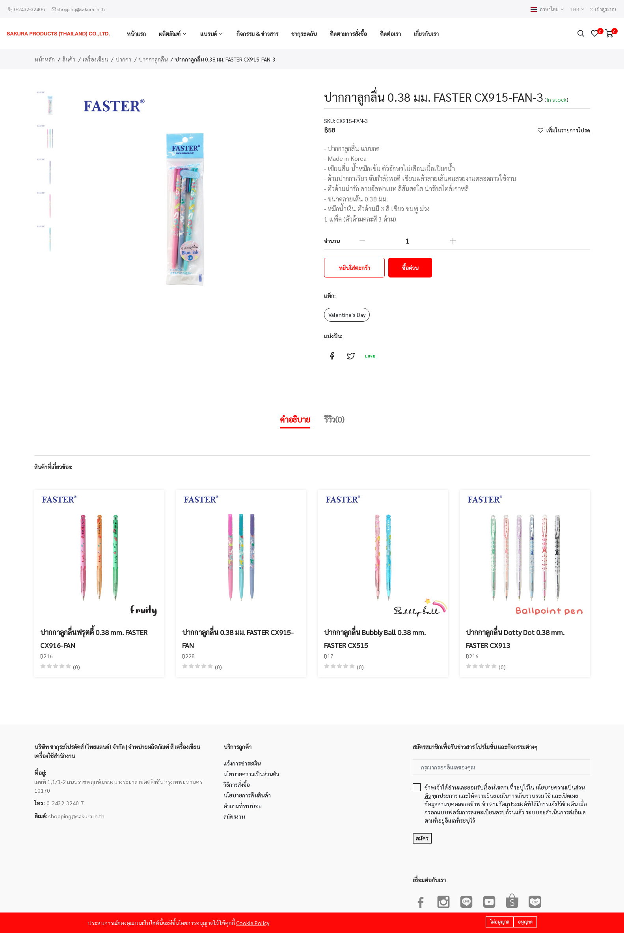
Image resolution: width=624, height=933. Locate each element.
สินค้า (68, 59)
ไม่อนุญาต (499, 922)
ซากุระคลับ (304, 33)
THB (577, 9)
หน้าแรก (136, 33)
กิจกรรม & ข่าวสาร (257, 33)
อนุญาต (525, 922)
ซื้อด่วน (410, 267)
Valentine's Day (346, 314)
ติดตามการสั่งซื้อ (348, 33)
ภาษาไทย (547, 9)
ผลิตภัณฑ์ (170, 33)
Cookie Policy (252, 922)
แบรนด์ (208, 33)
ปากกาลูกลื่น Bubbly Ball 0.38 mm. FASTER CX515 (375, 638)
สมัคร (422, 838)
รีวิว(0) (334, 419)
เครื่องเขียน (95, 59)
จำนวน (332, 241)
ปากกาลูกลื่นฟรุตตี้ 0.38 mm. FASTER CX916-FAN (93, 638)
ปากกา (123, 59)
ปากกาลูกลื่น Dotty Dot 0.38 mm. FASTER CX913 (515, 638)
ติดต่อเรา (390, 33)
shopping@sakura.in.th (81, 9)
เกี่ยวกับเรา (426, 33)
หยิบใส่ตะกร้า (354, 267)
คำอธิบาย (295, 419)
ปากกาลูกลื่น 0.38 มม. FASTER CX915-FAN (238, 638)
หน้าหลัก (44, 59)
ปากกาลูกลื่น (153, 59)
